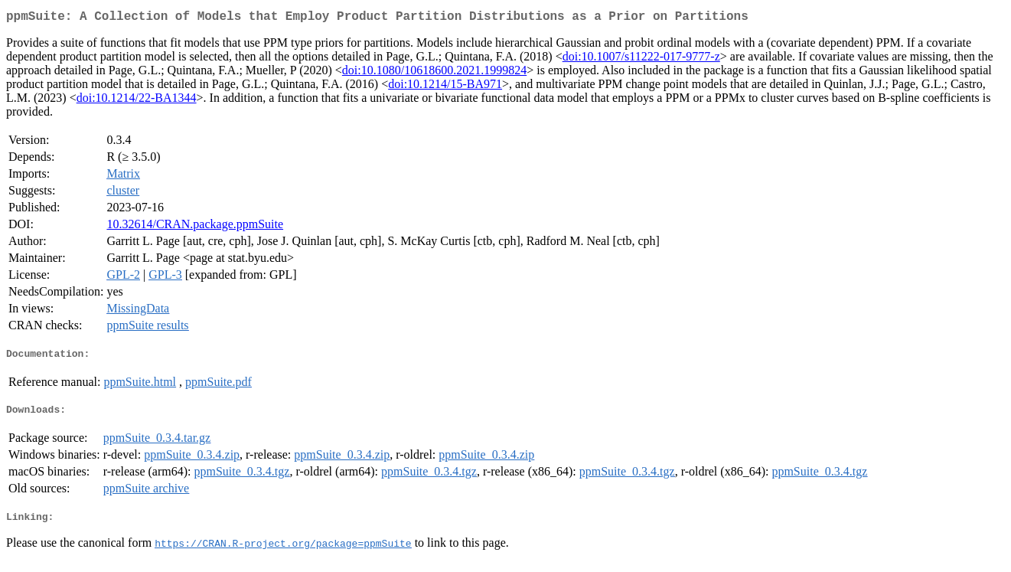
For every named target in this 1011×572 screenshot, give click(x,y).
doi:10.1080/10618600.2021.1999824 (434, 73)
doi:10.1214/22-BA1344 (137, 100)
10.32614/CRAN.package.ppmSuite (194, 227)
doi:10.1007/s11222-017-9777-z (641, 59)
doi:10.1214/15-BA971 (445, 86)
